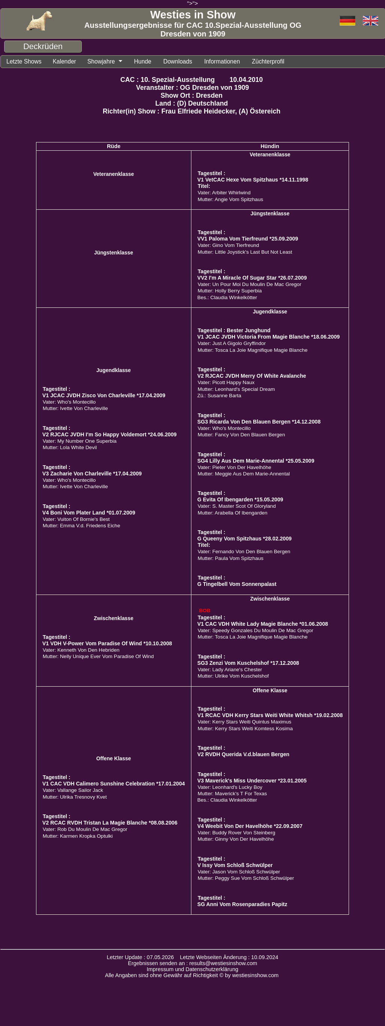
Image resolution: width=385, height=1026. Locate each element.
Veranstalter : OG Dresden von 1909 (192, 87)
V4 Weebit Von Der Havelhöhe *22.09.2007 (249, 826)
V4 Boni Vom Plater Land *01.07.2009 (88, 513)
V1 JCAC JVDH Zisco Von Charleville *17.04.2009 (103, 395)
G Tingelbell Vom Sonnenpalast (237, 584)
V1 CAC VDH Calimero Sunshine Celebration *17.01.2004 (113, 784)
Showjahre (101, 61)
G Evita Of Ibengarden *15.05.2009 (240, 499)
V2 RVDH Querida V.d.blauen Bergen (243, 754)
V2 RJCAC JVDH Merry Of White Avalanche (251, 376)
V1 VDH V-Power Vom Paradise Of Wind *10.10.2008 (107, 643)
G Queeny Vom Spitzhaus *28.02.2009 (244, 539)
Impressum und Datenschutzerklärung (192, 969)
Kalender (64, 61)
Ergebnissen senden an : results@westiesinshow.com (192, 963)
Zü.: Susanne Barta (219, 395)
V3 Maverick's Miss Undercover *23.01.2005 (252, 781)
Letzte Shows (23, 61)
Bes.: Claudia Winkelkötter (227, 297)
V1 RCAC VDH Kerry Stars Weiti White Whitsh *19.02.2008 (270, 715)
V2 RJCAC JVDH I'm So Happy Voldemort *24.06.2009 (109, 434)
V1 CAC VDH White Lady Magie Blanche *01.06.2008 (262, 624)
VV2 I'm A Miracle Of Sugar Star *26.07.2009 (252, 278)
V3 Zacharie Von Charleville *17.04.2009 (92, 474)
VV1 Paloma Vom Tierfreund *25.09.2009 (247, 239)
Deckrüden (43, 46)
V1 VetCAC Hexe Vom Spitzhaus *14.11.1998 (252, 180)
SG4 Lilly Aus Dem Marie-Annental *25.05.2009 (255, 461)
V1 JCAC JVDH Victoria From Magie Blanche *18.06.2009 (268, 337)
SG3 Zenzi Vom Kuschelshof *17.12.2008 (248, 663)
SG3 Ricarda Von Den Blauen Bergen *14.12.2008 (259, 422)
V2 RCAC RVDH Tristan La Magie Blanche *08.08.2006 (109, 823)
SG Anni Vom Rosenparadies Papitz (242, 904)
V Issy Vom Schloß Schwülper (235, 865)
